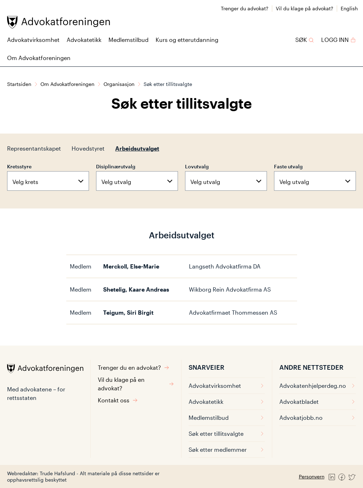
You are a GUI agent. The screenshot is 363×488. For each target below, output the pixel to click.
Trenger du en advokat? (133, 367)
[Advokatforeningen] (58, 22)
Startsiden (19, 84)
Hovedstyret (88, 148)
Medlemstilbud (128, 39)
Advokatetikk (84, 39)
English (349, 8)
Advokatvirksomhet (33, 39)
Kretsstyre (19, 166)
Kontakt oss (118, 400)
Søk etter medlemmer (227, 449)
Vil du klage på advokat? (304, 8)
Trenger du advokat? (244, 8)
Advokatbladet (317, 401)
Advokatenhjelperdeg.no (317, 385)
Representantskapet (34, 148)
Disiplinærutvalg (115, 166)
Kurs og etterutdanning (187, 39)
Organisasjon (119, 84)
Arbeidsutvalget (137, 148)
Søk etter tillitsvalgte (227, 433)
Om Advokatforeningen (39, 57)
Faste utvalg (288, 166)
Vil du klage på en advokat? (136, 383)
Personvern (311, 476)
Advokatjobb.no (317, 417)
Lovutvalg (197, 166)
